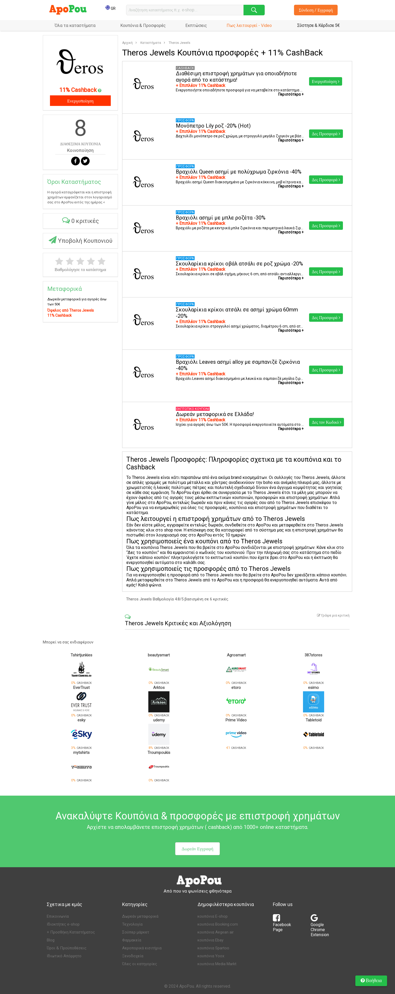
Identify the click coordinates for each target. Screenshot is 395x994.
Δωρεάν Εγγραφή (197, 849)
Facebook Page (282, 924)
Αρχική (127, 43)
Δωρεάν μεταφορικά (140, 916)
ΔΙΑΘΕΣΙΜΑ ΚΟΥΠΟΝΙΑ (80, 143)
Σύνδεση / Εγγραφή (316, 10)
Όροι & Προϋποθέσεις (66, 948)
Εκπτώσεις (196, 25)
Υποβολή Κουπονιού (80, 240)
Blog (50, 940)
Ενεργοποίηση (80, 101)
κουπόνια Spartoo (213, 948)
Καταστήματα (150, 43)
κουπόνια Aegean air (216, 932)
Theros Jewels (179, 43)
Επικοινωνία (58, 916)
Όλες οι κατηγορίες (139, 964)
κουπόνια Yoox (211, 956)
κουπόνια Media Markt (217, 964)
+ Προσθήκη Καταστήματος (71, 932)
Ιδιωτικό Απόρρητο (64, 956)
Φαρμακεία (131, 940)
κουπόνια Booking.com (218, 924)
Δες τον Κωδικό (326, 422)
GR (110, 8)
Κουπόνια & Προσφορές (143, 25)
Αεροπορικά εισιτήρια (142, 948)
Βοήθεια (371, 980)
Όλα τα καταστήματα (75, 25)
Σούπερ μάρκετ (135, 932)
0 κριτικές (80, 220)
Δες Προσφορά (326, 134)
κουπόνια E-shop (213, 916)
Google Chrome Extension (320, 927)
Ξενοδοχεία (132, 956)
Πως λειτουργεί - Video (249, 25)
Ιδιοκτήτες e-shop (63, 924)
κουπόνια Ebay (210, 940)
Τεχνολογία (132, 924)
